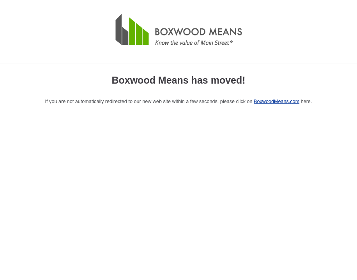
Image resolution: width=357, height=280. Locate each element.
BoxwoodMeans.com (276, 101)
